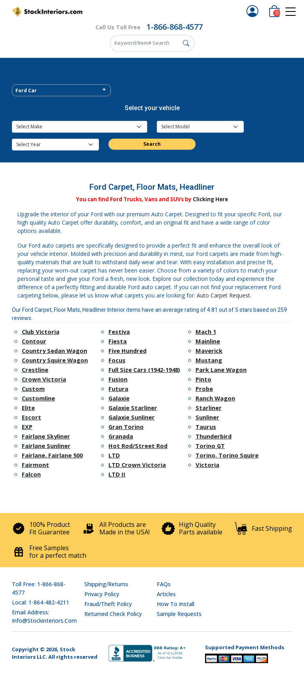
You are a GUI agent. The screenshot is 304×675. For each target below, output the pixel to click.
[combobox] (61, 90)
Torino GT (210, 446)
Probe (204, 389)
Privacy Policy (101, 594)
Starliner (209, 408)
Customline (38, 398)
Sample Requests (179, 614)
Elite (28, 408)
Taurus (206, 427)
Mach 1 (206, 332)
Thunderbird (214, 436)
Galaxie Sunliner (131, 417)
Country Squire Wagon (55, 360)
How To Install (175, 604)
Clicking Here (210, 199)
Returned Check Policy (113, 614)
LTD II (116, 474)
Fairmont (35, 465)
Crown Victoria (44, 379)
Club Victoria (40, 332)
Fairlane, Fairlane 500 (52, 455)
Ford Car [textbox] (26, 90)
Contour (34, 341)
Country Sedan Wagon (54, 351)
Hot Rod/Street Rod (137, 446)
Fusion (117, 379)
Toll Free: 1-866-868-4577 (38, 588)
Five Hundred (127, 351)
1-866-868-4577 (174, 26)
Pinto (203, 379)
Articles (166, 594)
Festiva (119, 332)
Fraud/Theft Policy (108, 604)
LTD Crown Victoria (137, 465)
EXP (27, 427)
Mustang (209, 360)
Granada (120, 436)
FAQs (164, 584)
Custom (33, 389)
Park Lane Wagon (221, 370)
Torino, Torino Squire (227, 455)
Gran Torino (126, 427)
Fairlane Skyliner (46, 436)
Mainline (208, 341)
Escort (31, 417)
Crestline (35, 370)
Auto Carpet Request (223, 295)
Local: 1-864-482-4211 (40, 602)
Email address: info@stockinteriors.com (44, 616)
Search (152, 144)
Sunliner (207, 417)
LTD (114, 455)
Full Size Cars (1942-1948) (144, 370)
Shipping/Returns (106, 584)
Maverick (209, 351)
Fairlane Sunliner (46, 446)
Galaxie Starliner (132, 408)
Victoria (207, 465)
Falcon (31, 474)
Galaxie (118, 398)
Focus (116, 360)
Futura (118, 389)
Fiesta (117, 341)
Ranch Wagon (215, 398)
